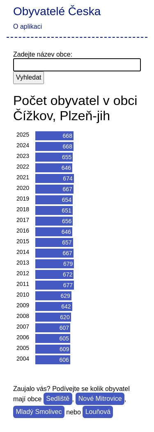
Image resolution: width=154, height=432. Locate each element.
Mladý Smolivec (39, 412)
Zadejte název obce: (42, 54)
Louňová (97, 412)
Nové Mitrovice (100, 398)
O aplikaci (27, 26)
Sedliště (57, 398)
